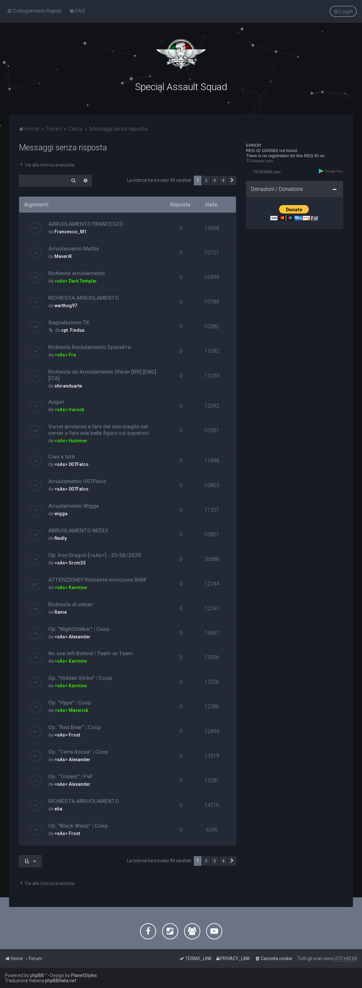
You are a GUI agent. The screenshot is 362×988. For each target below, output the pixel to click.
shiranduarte (68, 385)
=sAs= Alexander (72, 636)
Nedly (60, 537)
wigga (60, 513)
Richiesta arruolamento (76, 272)
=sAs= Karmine (70, 586)
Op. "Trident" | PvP (70, 776)
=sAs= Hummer (71, 440)
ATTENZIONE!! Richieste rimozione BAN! (97, 579)
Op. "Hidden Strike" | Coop (80, 677)
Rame (60, 611)
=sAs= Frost (67, 734)
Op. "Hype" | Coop (69, 702)
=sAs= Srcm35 (70, 562)
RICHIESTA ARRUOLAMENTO (83, 297)
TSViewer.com (259, 160)
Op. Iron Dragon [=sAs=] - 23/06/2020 (94, 554)
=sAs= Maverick (71, 710)
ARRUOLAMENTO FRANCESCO (85, 223)
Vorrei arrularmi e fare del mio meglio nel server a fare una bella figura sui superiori (98, 429)
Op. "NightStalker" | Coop (79, 628)
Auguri (56, 401)
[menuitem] (77, 11)
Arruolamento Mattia (73, 248)
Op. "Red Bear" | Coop (74, 726)
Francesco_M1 (70, 231)
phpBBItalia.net (60, 980)
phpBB (37, 975)
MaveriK (63, 255)
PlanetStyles (84, 975)
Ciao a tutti (61, 456)
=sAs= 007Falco (71, 463)
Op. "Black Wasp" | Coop (78, 825)
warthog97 (65, 305)
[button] (232, 180)
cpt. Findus (73, 329)
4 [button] (223, 180)
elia (58, 808)
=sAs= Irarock (69, 409)
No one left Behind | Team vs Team (90, 653)
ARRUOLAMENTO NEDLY (78, 530)
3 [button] (215, 180)
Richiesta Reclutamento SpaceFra (89, 346)
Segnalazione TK (68, 322)
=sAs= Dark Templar (75, 280)
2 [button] (206, 180)
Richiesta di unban (70, 603)
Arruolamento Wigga (73, 505)
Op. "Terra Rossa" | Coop (78, 751)
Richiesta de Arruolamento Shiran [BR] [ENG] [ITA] (102, 374)
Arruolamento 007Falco (77, 480)
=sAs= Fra (65, 354)
